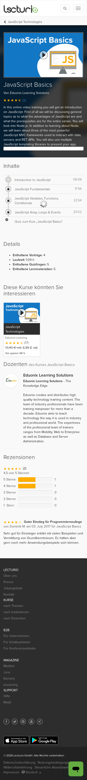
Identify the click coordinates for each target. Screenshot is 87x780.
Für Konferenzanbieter (19, 648)
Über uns (10, 576)
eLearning (10, 685)
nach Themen (13, 606)
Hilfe (6, 696)
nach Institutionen (16, 612)
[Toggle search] (65, 8)
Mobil (7, 702)
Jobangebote (13, 588)
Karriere (9, 678)
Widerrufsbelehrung (17, 767)
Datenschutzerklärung (19, 762)
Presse (8, 582)
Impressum (11, 772)
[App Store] (16, 740)
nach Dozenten (14, 618)
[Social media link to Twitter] (15, 721)
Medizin (9, 666)
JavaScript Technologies (25, 22)
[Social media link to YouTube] (31, 721)
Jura (6, 672)
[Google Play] (44, 740)
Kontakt (8, 594)
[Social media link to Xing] (40, 721)
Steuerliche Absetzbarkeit (53, 767)
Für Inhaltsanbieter (16, 642)
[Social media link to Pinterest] (23, 721)
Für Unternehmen (16, 636)
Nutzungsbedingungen (54, 762)
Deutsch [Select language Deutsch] (31, 772)
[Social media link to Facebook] (6, 721)
